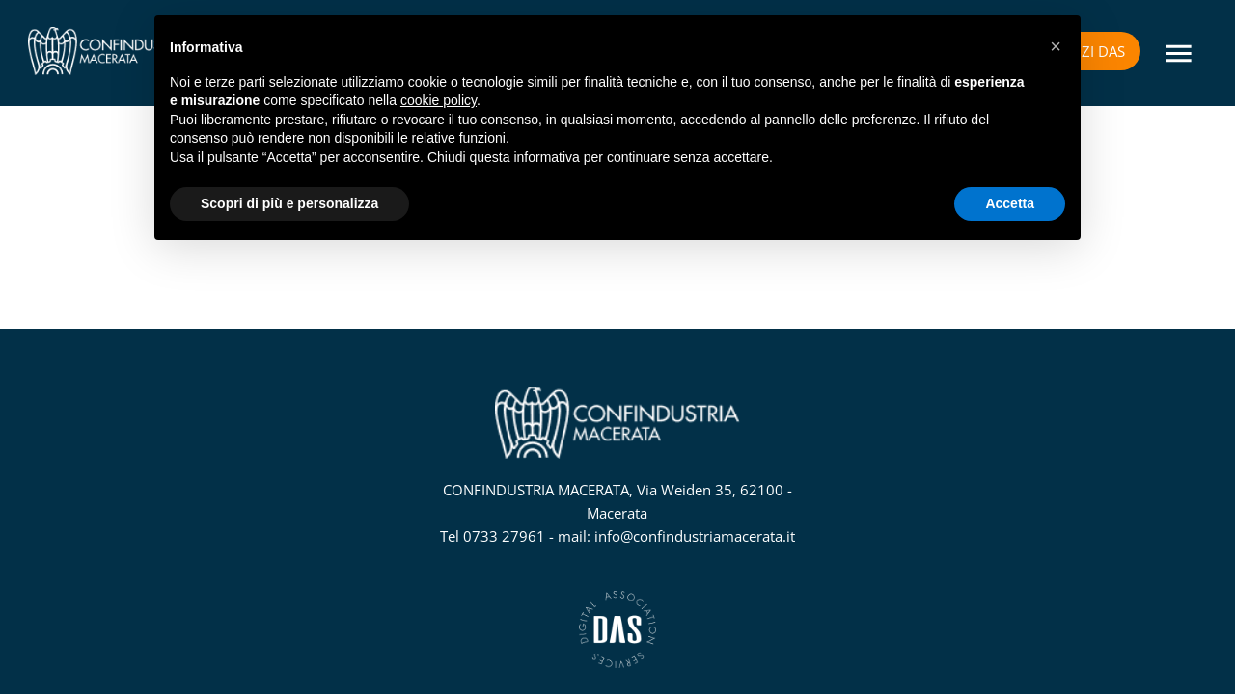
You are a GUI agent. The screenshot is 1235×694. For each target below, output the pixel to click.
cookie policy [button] (438, 100)
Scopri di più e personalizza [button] (289, 203)
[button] (1055, 46)
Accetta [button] (1009, 203)
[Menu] (1177, 53)
